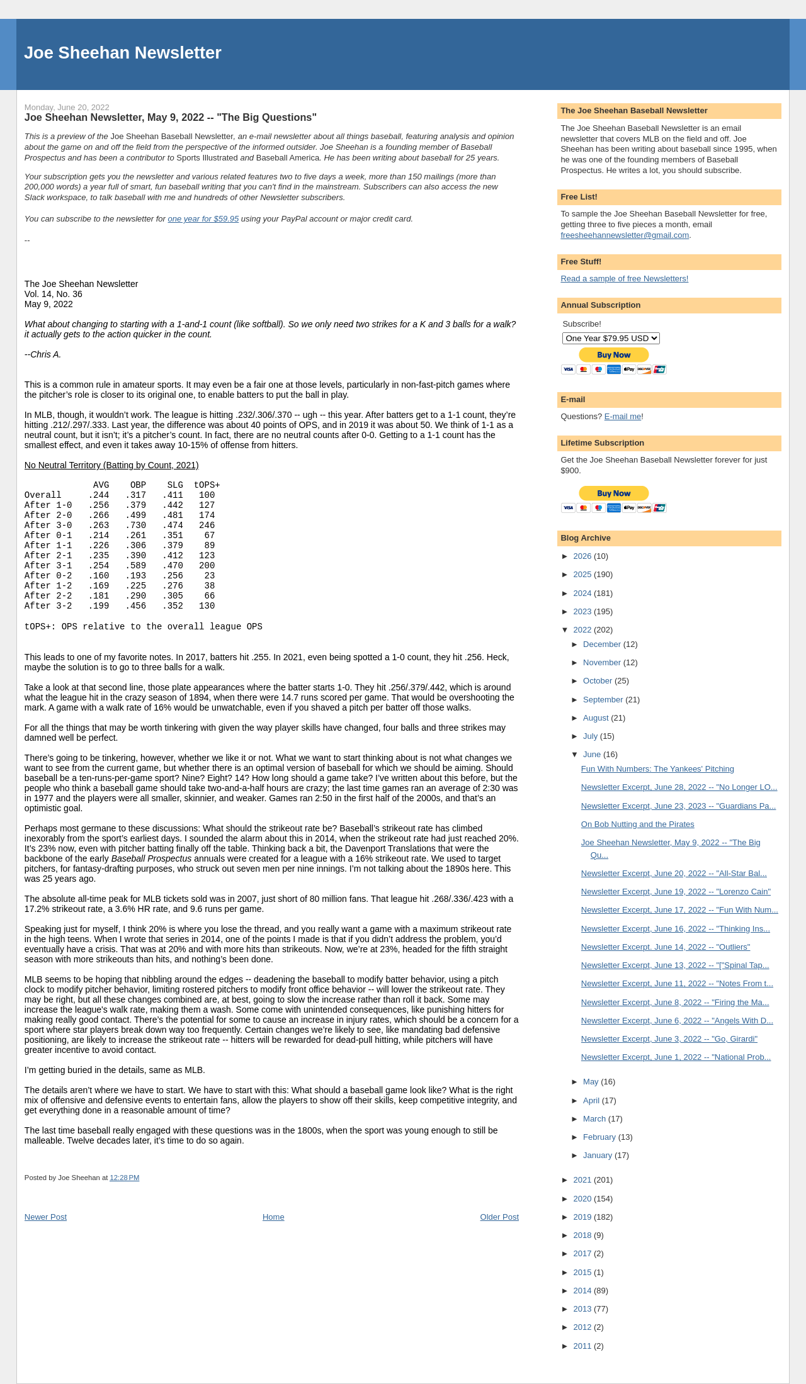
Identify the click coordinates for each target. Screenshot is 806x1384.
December (603, 644)
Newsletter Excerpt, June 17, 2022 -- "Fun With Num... (679, 909)
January (599, 1155)
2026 (583, 556)
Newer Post (46, 1217)
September (604, 699)
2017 (583, 1253)
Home (274, 1217)
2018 (583, 1235)
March (595, 1118)
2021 (583, 1179)
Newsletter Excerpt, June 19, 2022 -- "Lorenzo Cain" (676, 891)
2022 (583, 629)
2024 (583, 593)
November (603, 662)
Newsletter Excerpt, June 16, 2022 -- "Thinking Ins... (675, 928)
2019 (583, 1217)
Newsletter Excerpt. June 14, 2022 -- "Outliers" (666, 947)
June (593, 754)
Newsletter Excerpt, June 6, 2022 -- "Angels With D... (677, 1020)
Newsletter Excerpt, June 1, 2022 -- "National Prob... (676, 1057)
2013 (583, 1309)
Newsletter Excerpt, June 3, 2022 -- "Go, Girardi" (669, 1039)
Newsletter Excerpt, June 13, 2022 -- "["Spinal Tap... (675, 965)
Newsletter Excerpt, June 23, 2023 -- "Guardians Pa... (678, 806)
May (592, 1081)
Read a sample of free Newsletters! (624, 278)
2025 (583, 574)
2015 (583, 1272)
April (592, 1100)
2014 (583, 1290)
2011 (583, 1346)
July (591, 736)
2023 (583, 611)
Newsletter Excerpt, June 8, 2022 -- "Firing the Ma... (675, 1002)
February (600, 1137)
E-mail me (623, 416)
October (599, 680)
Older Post (499, 1217)
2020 (583, 1198)
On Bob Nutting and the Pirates (638, 824)
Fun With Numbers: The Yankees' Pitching (657, 769)
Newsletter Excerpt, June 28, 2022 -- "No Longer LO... (679, 787)
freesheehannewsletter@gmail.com (624, 235)
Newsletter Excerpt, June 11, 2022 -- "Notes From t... (677, 983)
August (597, 718)
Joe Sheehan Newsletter (123, 52)
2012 (583, 1327)
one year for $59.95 (203, 218)
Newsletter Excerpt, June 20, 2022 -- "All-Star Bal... (674, 873)
